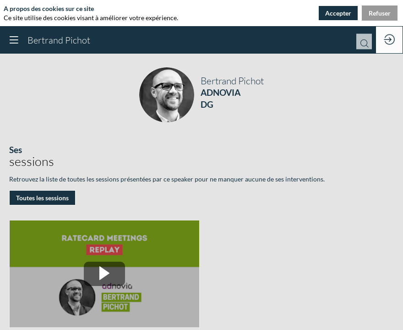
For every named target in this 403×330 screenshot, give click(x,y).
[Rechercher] (364, 44)
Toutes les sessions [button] (42, 198)
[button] (13, 40)
